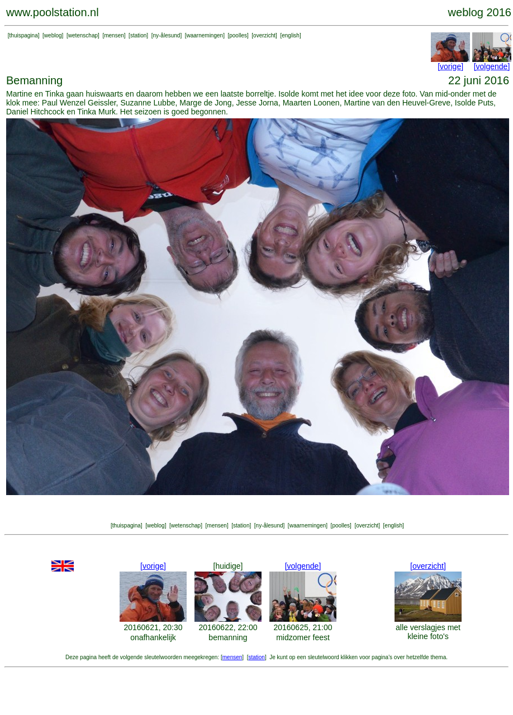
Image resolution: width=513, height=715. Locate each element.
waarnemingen (205, 35)
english (291, 35)
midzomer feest (303, 637)
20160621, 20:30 (153, 627)
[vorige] (450, 66)
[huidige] (228, 566)
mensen (114, 35)
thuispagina (24, 35)
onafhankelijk (153, 637)
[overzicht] (428, 566)
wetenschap (83, 35)
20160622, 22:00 (227, 627)
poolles (238, 35)
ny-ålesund (166, 35)
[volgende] (492, 66)
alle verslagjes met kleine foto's (428, 632)
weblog (53, 35)
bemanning (227, 637)
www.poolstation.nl (52, 12)
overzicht (264, 35)
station (138, 35)
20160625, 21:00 (302, 627)
